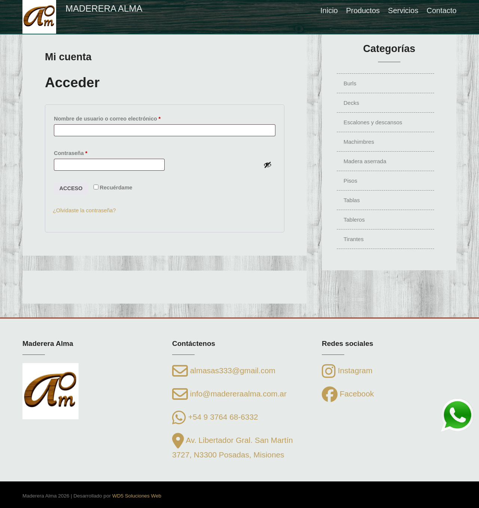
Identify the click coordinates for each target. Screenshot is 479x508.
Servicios (403, 10)
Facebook (348, 393)
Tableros (354, 219)
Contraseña (85, 152)
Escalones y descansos (373, 122)
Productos (363, 10)
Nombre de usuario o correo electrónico (121, 117)
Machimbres (359, 142)
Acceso (71, 188)
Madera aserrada (365, 161)
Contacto (442, 10)
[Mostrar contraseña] (267, 165)
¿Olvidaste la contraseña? (84, 210)
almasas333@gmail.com (223, 370)
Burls (350, 83)
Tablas (352, 200)
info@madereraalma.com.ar (229, 393)
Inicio (329, 10)
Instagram (347, 370)
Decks (351, 103)
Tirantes (354, 239)
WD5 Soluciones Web (136, 496)
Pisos (350, 180)
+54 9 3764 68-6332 (215, 417)
